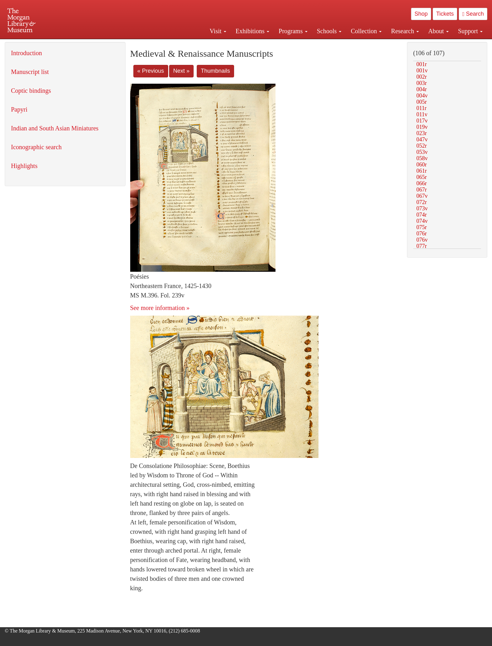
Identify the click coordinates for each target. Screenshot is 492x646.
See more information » (160, 307)
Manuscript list (30, 71)
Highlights (24, 165)
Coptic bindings (31, 90)
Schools (329, 31)
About (438, 31)
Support (470, 31)
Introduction (26, 53)
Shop (421, 14)
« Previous (150, 71)
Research (405, 31)
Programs (293, 31)
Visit (218, 31)
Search (473, 14)
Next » (181, 71)
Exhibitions (252, 31)
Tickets (445, 14)
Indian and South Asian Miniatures (55, 128)
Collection (366, 31)
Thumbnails (215, 71)
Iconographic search (36, 147)
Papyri (19, 109)
